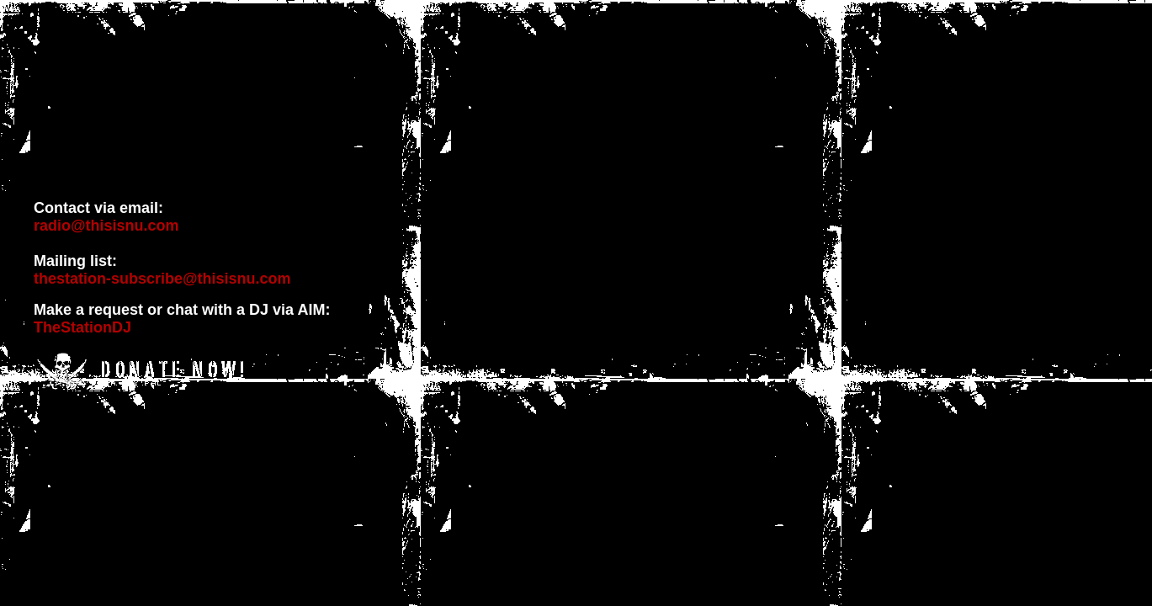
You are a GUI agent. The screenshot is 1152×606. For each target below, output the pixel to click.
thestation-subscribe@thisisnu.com (162, 278)
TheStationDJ (82, 327)
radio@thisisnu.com (106, 225)
